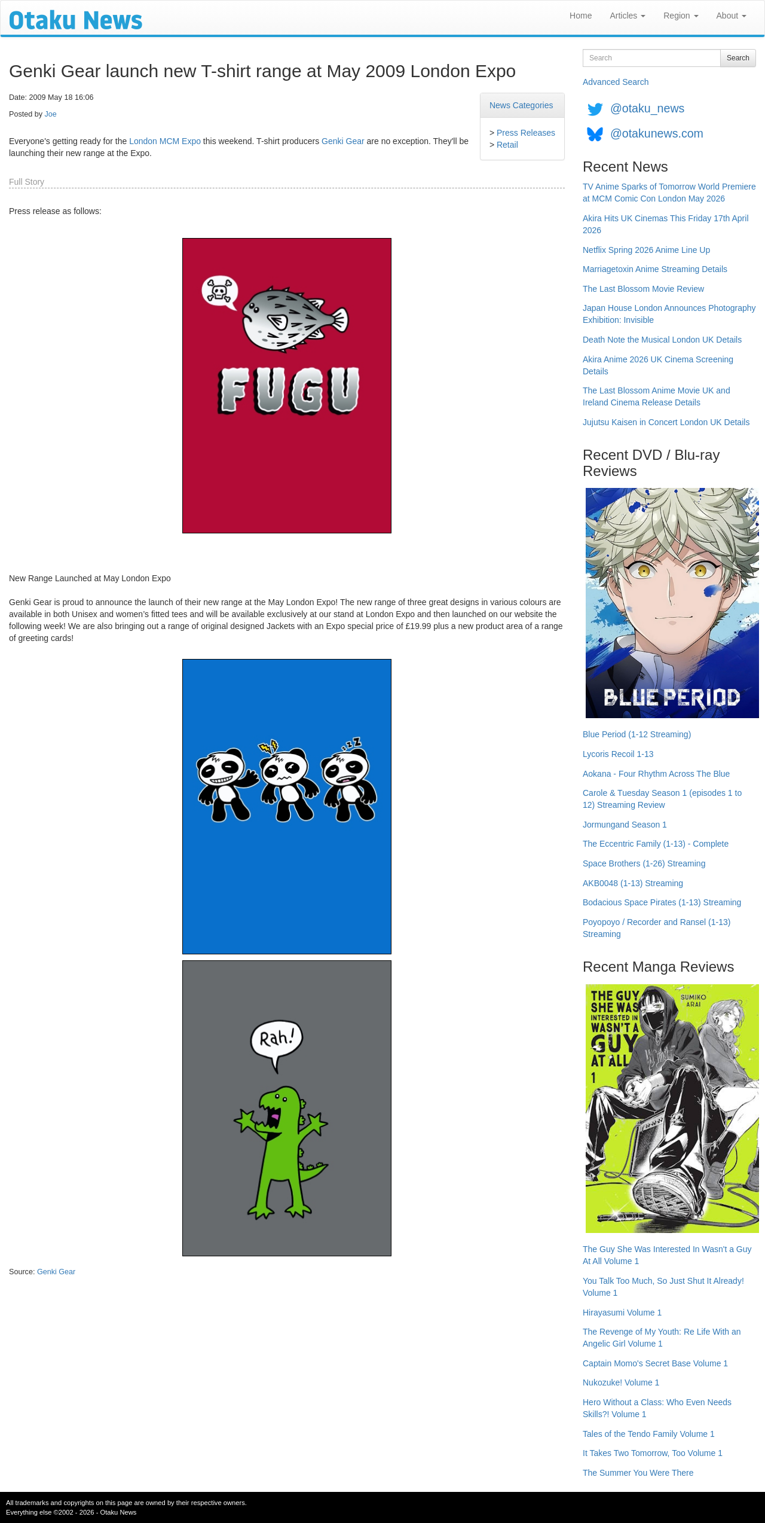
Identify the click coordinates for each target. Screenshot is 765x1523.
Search (738, 58)
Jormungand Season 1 (625, 824)
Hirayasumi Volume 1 (622, 1312)
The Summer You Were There (638, 1473)
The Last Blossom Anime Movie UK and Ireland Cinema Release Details (656, 396)
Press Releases (526, 133)
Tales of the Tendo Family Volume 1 (649, 1434)
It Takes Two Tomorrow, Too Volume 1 (653, 1453)
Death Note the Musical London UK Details (662, 339)
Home (581, 15)
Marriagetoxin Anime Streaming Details (655, 269)
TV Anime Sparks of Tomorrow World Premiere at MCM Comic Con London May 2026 (669, 192)
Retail (507, 144)
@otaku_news (647, 108)
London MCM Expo (165, 141)
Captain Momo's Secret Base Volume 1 (655, 1363)
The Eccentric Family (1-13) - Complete (656, 844)
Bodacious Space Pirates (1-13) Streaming (662, 902)
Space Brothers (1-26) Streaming (644, 863)
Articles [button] (627, 15)
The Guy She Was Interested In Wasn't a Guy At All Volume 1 (667, 1255)
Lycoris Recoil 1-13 (618, 754)
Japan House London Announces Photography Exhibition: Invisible (669, 314)
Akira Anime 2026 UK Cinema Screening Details (658, 365)
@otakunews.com (656, 133)
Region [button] (680, 15)
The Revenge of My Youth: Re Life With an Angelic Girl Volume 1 (662, 1337)
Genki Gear (343, 141)
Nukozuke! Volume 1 (621, 1382)
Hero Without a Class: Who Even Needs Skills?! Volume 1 (657, 1408)
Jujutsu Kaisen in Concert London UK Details (666, 422)
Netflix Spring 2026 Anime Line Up (646, 250)
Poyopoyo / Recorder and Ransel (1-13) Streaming (656, 928)
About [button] (731, 15)
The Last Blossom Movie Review (643, 289)
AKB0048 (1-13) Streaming (633, 883)
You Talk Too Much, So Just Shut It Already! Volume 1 (663, 1287)
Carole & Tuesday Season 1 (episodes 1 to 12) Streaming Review (662, 799)
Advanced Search (616, 82)
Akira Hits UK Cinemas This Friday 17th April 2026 (666, 224)
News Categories (521, 105)
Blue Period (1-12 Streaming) (637, 734)
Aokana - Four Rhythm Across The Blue (656, 774)
